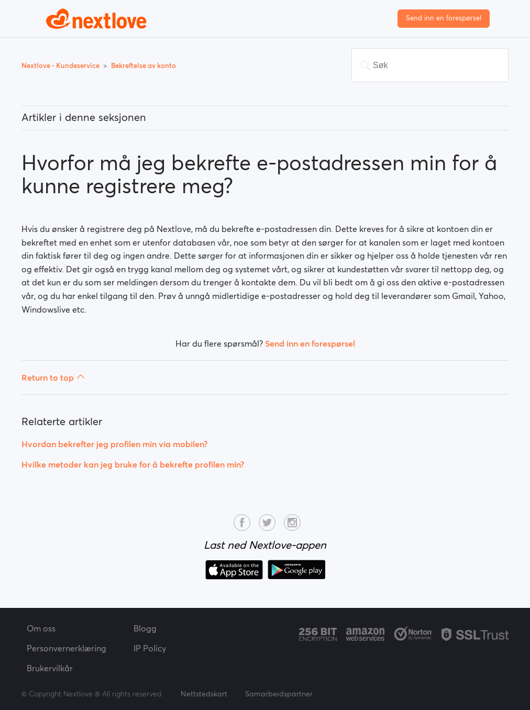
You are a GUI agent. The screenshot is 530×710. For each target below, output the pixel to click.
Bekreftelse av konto (143, 65)
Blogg (145, 628)
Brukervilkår (50, 668)
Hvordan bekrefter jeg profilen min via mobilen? (114, 444)
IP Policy (150, 648)
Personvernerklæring (66, 648)
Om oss (41, 628)
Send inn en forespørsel (443, 18)
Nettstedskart (204, 693)
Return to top (53, 377)
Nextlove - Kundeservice (61, 65)
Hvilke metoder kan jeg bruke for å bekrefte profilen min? (132, 464)
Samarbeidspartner (279, 693)
